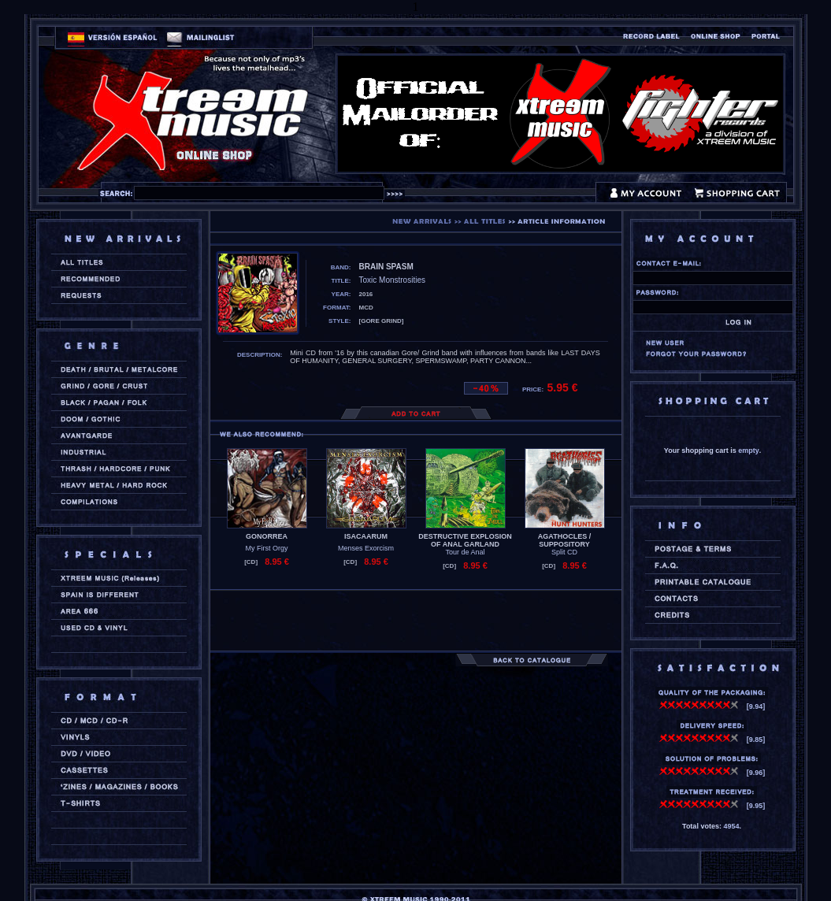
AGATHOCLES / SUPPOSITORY (564, 540)
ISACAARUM (366, 536)
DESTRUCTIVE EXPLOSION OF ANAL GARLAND (465, 540)
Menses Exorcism (366, 548)
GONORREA (267, 536)
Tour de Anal (464, 552)
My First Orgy (267, 548)
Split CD (564, 552)
